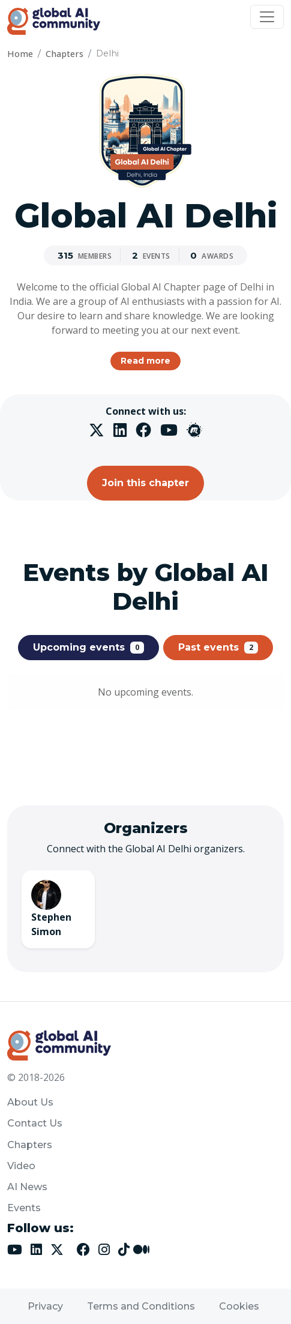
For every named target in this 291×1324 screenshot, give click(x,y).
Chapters (64, 53)
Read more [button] (145, 360)
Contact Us (34, 1123)
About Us (30, 1102)
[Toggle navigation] (267, 17)
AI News (27, 1187)
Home (20, 53)
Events (24, 1208)
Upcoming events (88, 648)
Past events (218, 648)
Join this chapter (145, 483)
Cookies (239, 1306)
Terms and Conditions (141, 1306)
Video (21, 1166)
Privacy (45, 1306)
